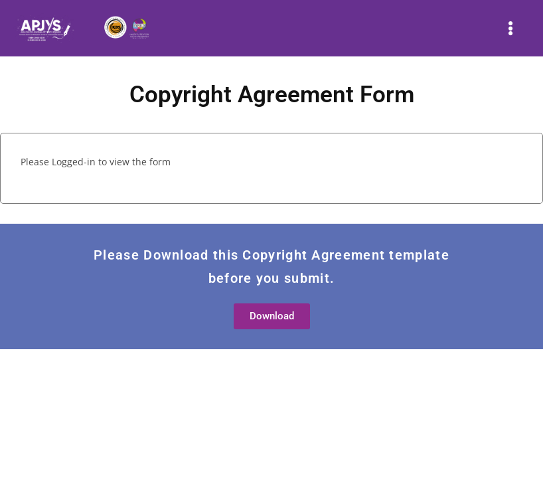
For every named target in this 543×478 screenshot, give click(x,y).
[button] (510, 27)
